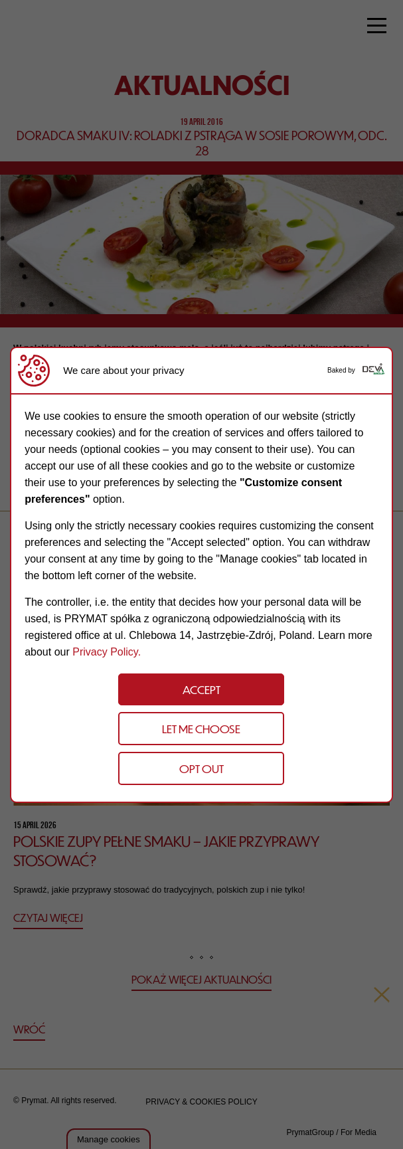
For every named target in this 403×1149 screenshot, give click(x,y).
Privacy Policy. (106, 652)
